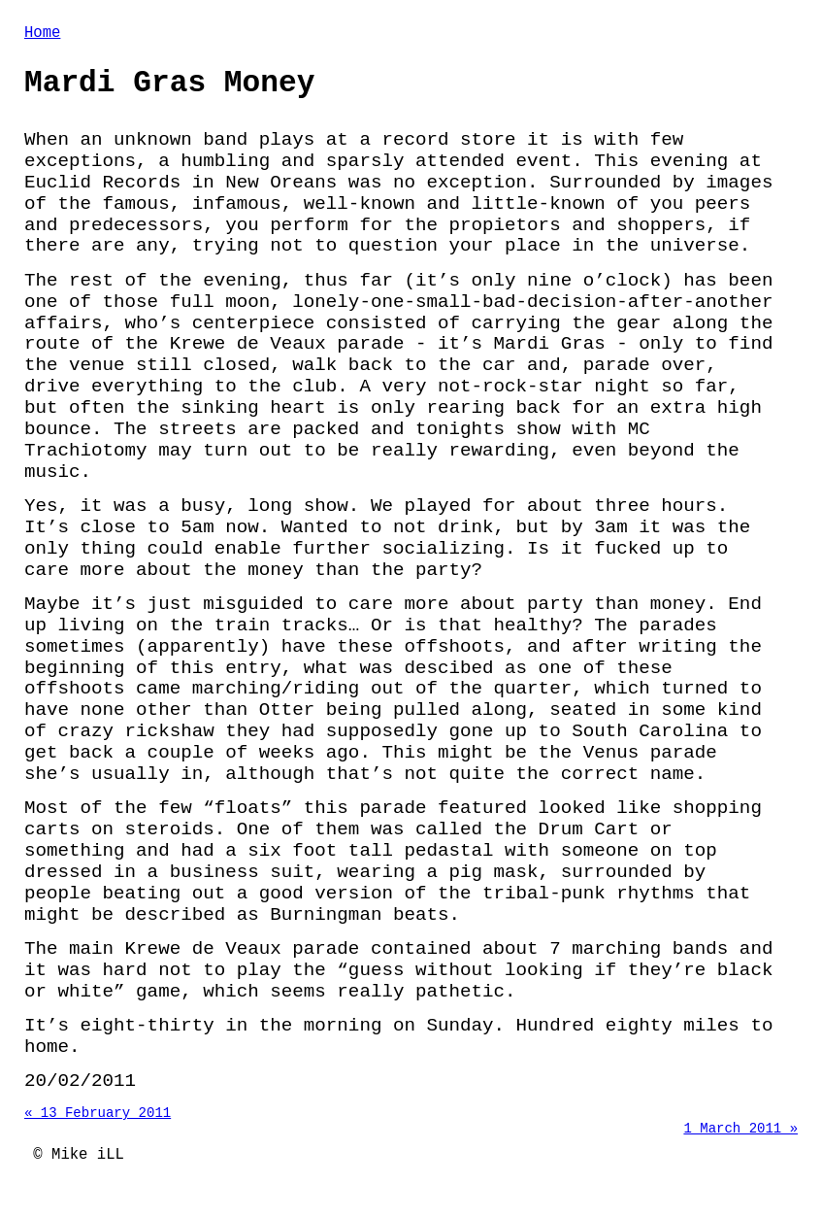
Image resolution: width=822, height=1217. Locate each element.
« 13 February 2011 (97, 1125)
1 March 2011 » (740, 1143)
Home (42, 35)
